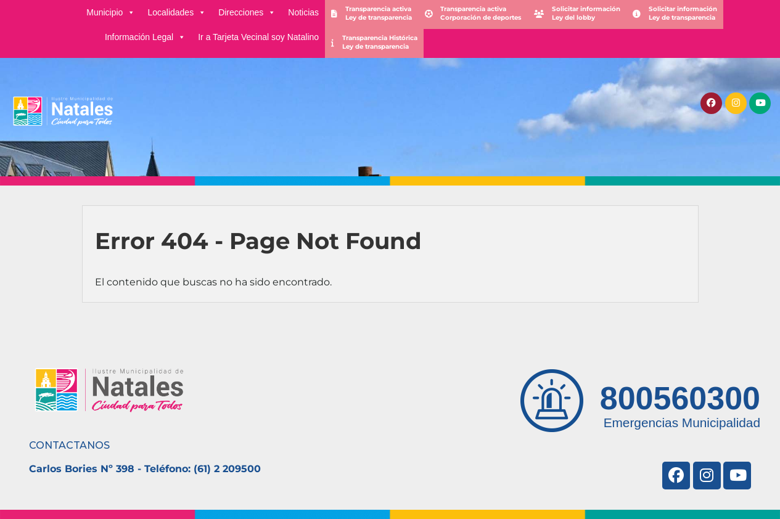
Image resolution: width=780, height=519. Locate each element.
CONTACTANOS (69, 445)
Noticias (303, 12)
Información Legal (145, 37)
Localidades (176, 12)
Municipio (110, 12)
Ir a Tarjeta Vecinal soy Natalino (258, 37)
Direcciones (247, 12)
